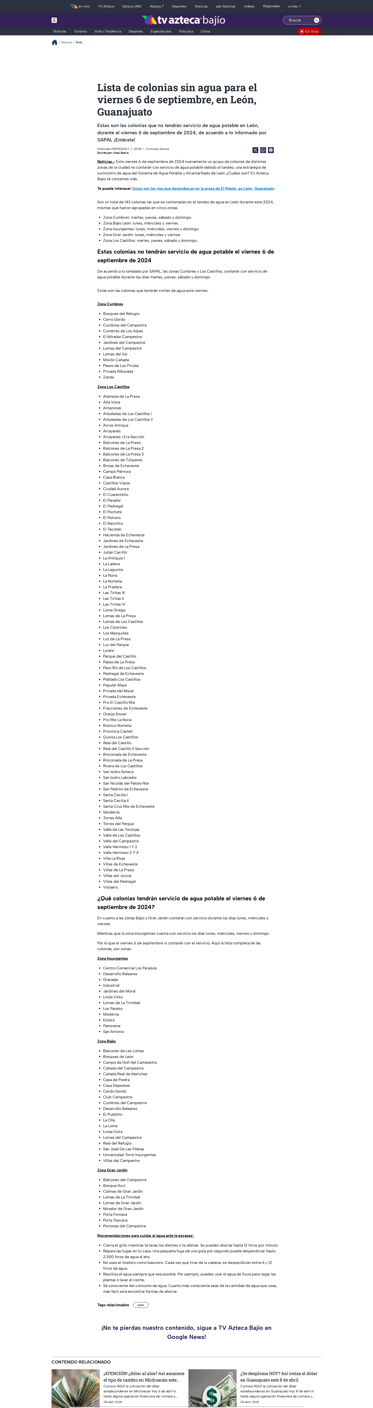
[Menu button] (71, 20)
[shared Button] (263, 150)
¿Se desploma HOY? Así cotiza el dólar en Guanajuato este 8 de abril (278, 1376)
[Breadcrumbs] (56, 42)
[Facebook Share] (271, 150)
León (141, 1305)
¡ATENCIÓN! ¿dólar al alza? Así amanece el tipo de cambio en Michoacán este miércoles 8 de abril (144, 1376)
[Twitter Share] (255, 150)
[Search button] (316, 20)
